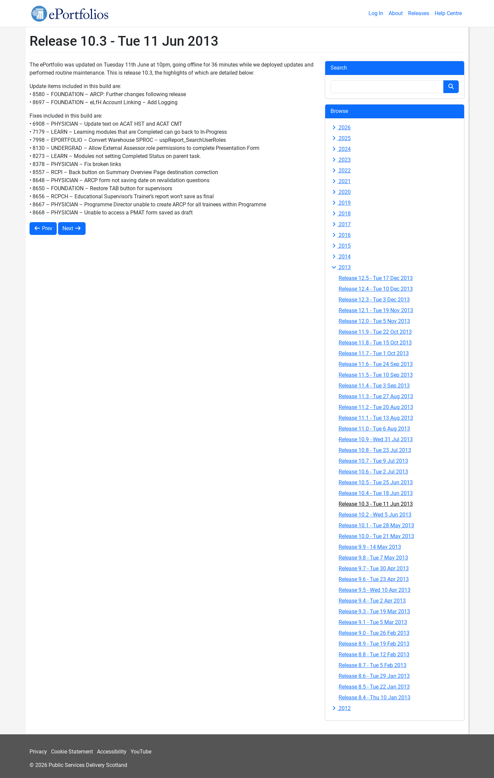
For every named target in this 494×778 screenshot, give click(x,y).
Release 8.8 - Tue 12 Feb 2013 (374, 654)
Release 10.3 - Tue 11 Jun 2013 (376, 504)
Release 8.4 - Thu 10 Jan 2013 (374, 697)
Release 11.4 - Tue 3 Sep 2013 (374, 385)
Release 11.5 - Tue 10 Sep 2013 (376, 375)
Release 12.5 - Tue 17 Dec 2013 (376, 278)
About (396, 13)
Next (71, 228)
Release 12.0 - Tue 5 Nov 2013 (374, 321)
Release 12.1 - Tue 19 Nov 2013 (376, 310)
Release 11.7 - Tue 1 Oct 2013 (374, 353)
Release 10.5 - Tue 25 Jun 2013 (376, 482)
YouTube (141, 751)
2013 (341, 267)
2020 (341, 192)
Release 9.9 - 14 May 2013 (370, 547)
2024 (341, 149)
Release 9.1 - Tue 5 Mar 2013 (373, 622)
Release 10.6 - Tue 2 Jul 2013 (373, 471)
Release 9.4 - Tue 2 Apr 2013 (372, 601)
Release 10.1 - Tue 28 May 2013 (376, 525)
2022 (341, 170)
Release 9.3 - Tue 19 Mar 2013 (374, 611)
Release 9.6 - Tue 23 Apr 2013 (374, 579)
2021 (341, 181)
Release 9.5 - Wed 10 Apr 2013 (374, 590)
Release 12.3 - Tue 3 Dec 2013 (374, 299)
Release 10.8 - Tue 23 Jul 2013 (375, 450)
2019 (341, 203)
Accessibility (112, 751)
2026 (341, 127)
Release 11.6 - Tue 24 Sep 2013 (376, 364)
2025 (341, 138)
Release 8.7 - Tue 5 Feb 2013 (372, 665)
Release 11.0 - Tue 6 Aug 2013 (374, 428)
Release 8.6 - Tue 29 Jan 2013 (374, 676)
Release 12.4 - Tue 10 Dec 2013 (376, 289)
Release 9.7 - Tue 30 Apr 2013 (374, 568)
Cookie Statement (72, 751)
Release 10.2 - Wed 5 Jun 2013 (375, 514)
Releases (418, 13)
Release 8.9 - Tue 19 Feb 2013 (374, 644)
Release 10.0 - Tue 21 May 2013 (376, 536)
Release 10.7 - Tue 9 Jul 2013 (373, 461)
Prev (43, 228)
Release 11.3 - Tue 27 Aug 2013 (376, 396)
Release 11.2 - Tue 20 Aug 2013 (376, 407)
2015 (341, 246)
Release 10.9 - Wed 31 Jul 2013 (376, 439)
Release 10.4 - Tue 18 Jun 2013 (376, 493)
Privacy (38, 751)
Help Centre (448, 13)
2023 (341, 160)
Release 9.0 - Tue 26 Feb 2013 (374, 633)
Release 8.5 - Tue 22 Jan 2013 (374, 687)
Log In (375, 13)
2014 (341, 256)
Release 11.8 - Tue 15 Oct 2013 (375, 342)
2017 (341, 224)
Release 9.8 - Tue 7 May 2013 (373, 558)
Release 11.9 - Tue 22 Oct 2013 (375, 332)
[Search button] (451, 86)
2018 (341, 213)
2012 (341, 708)
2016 (341, 235)
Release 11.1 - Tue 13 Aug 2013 (376, 418)
